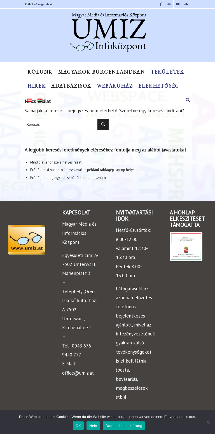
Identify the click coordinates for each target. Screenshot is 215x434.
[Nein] (208, 422)
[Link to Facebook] (161, 4)
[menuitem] (40, 72)
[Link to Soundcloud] (186, 4)
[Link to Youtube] (178, 4)
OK (78, 426)
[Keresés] (186, 100)
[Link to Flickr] (169, 4)
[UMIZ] (107, 37)
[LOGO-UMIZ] (26, 240)
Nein (93, 426)
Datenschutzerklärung (124, 426)
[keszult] (186, 246)
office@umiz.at (43, 4)
